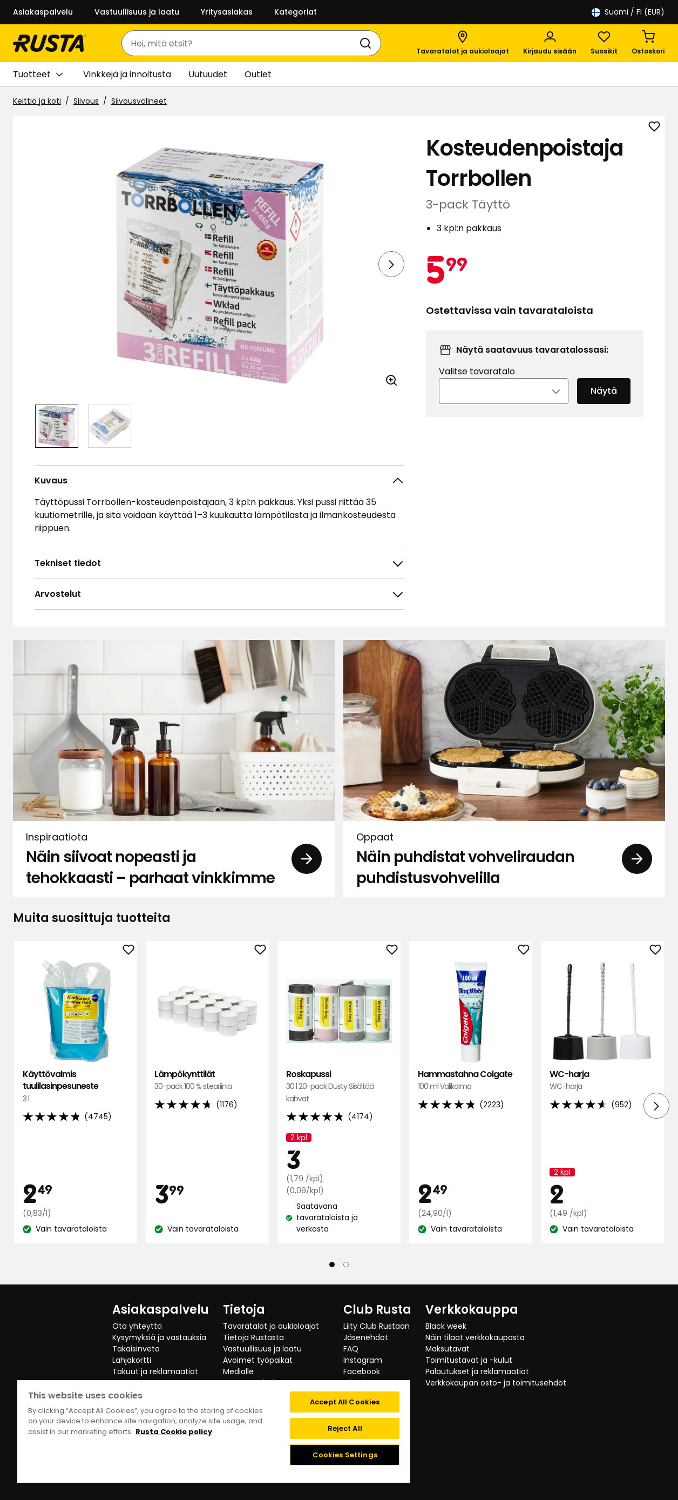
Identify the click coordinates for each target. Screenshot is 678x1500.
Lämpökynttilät (207, 1080)
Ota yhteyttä (137, 1326)
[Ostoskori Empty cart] (648, 43)
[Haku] (368, 43)
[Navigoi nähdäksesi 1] (56, 426)
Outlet (258, 74)
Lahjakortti (131, 1360)
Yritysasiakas (227, 11)
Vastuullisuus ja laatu (136, 11)
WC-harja (602, 1080)
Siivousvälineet (139, 101)
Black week (445, 1326)
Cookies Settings (345, 1455)
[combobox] (240, 43)
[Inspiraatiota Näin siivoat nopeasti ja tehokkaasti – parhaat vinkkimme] (174, 768)
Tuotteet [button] (38, 74)
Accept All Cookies (344, 1402)
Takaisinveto (136, 1348)
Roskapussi (339, 1086)
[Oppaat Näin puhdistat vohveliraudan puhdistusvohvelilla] (504, 768)
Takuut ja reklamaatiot (155, 1371)
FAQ (350, 1348)
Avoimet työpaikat (258, 1360)
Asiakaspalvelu (43, 11)
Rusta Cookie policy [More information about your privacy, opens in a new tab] (173, 1432)
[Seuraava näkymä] (391, 264)
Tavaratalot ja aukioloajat (271, 1326)
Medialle (238, 1371)
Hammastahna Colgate (471, 1080)
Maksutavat (447, 1348)
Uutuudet (207, 74)
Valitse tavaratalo (477, 386)
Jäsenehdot (365, 1337)
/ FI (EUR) (628, 12)
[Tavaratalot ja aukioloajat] (463, 43)
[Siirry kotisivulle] (49, 43)
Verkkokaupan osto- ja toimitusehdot (495, 1382)
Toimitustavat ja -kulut (468, 1360)
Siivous (86, 101)
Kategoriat (295, 11)
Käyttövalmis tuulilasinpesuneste (75, 1086)
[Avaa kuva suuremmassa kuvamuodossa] (391, 380)
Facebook (361, 1371)
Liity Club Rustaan (376, 1326)
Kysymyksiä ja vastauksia (159, 1337)
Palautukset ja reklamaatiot (477, 1371)
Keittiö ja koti (37, 101)
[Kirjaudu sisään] (550, 43)
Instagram (362, 1360)
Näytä (604, 405)
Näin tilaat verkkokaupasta (475, 1337)
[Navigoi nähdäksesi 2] (109, 426)
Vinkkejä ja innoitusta (127, 74)
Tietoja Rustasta (253, 1337)
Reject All (345, 1428)
